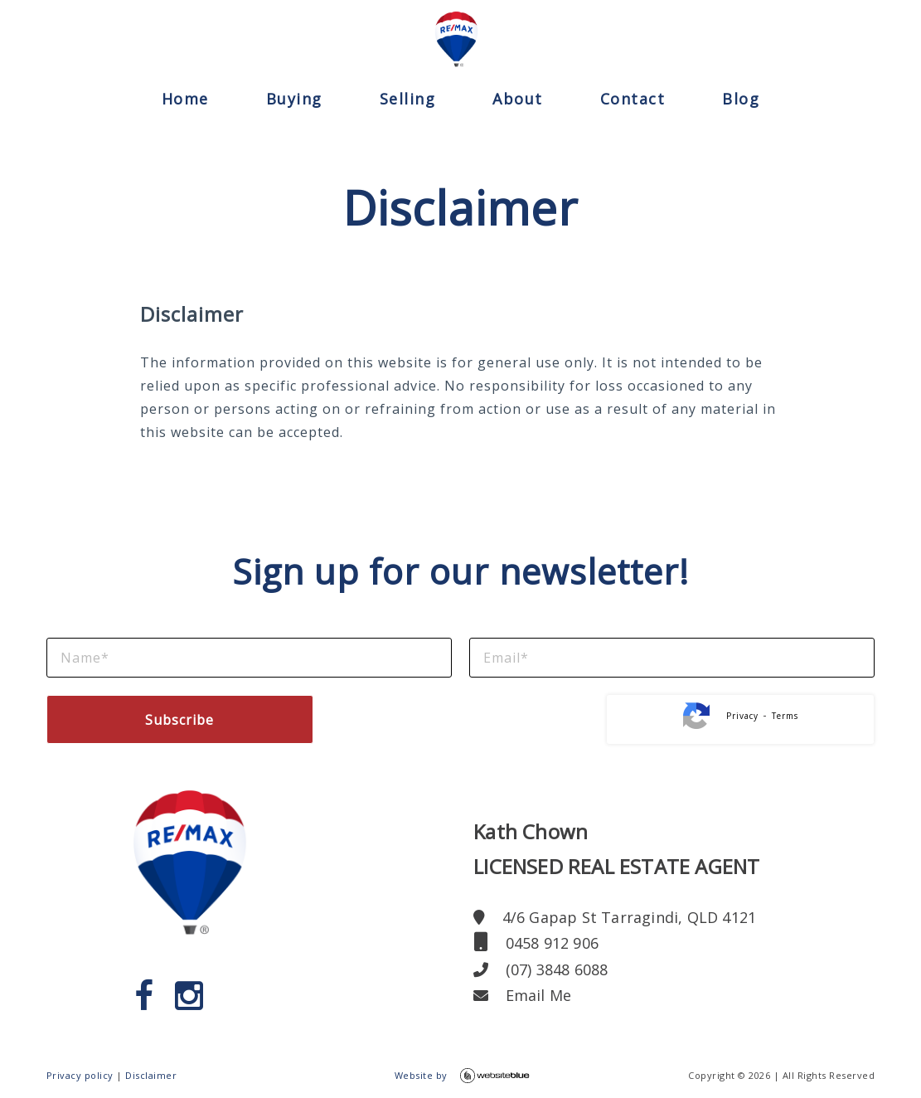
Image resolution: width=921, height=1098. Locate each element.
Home (185, 99)
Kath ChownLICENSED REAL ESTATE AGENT (616, 849)
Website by (462, 1075)
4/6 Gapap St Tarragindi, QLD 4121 (614, 917)
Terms (785, 715)
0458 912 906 (536, 942)
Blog (740, 99)
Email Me (522, 995)
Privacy (742, 715)
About (517, 99)
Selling (408, 99)
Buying (294, 99)
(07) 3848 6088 (540, 969)
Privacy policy (80, 1075)
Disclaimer (151, 1075)
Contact (633, 99)
